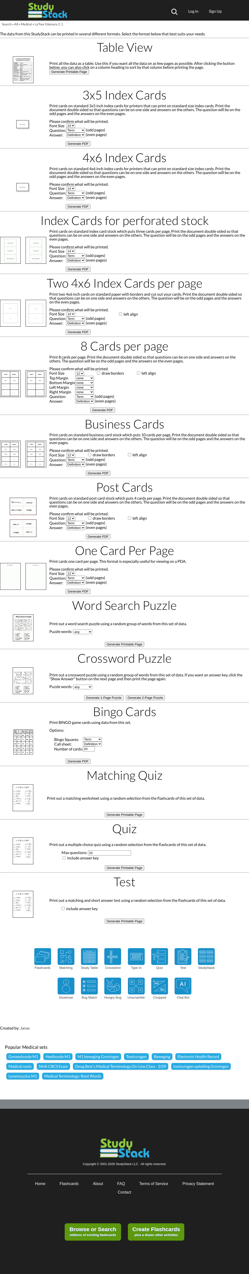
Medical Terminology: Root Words (72, 1076)
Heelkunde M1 (57, 1056)
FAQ (121, 1184)
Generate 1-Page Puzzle (104, 698)
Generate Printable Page (69, 72)
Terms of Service (153, 1184)
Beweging (162, 1056)
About (98, 1184)
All (16, 24)
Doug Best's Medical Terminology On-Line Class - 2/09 (120, 1066)
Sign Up (215, 11)
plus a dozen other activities (156, 1231)
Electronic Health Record (198, 1056)
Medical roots (20, 1066)
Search (6, 24)
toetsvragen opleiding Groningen (201, 1066)
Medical (26, 24)
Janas (25, 1028)
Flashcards (69, 1184)
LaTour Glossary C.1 (49, 24)
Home (40, 1184)
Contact (124, 1192)
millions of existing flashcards (92, 1231)
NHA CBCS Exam (53, 1066)
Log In (193, 11)
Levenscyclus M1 (23, 1076)
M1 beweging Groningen (98, 1056)
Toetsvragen (136, 1056)
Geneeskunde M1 (23, 1056)
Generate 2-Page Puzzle (145, 698)
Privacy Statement (198, 1184)
